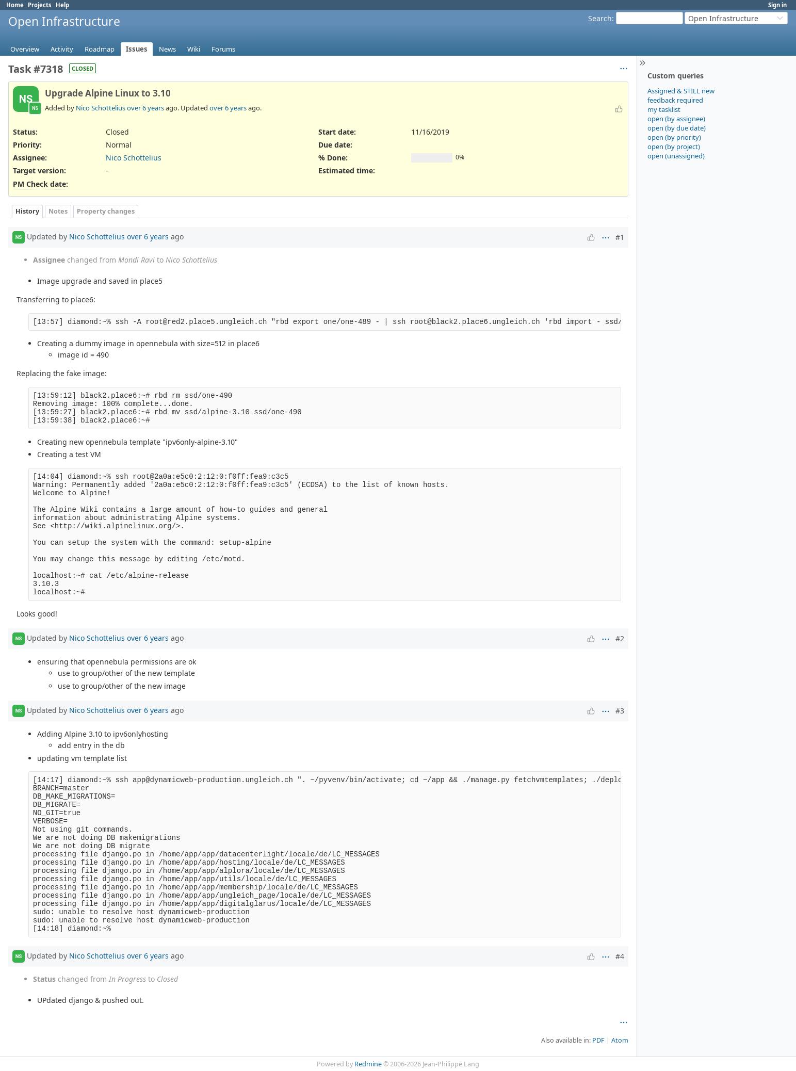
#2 (619, 638)
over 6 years (145, 107)
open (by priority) (674, 137)
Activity (62, 49)
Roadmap (100, 49)
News (167, 49)
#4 (619, 956)
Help (62, 5)
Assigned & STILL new (680, 90)
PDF (598, 1040)
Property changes (106, 211)
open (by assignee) (676, 118)
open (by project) (673, 146)
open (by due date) (676, 128)
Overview (24, 49)
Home (15, 5)
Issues (137, 49)
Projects (40, 5)
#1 (619, 237)
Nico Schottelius (100, 107)
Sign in (777, 5)
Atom (619, 1040)
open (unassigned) (676, 155)
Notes (58, 211)
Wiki (193, 49)
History (27, 211)
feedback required (675, 100)
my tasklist (663, 109)
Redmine (368, 1064)
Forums (223, 49)
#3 (619, 711)
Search (600, 18)
